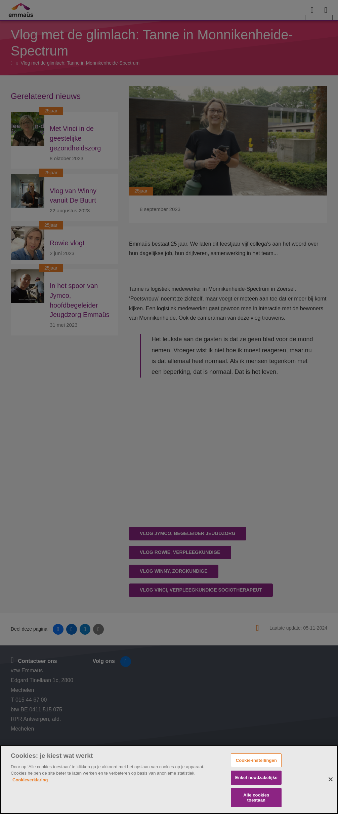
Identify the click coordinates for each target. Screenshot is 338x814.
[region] (169, 779)
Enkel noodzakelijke (256, 777)
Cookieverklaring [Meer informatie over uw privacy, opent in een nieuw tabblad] (30, 779)
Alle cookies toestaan (256, 797)
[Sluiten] (330, 779)
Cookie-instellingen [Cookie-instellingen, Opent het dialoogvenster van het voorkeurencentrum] (256, 760)
